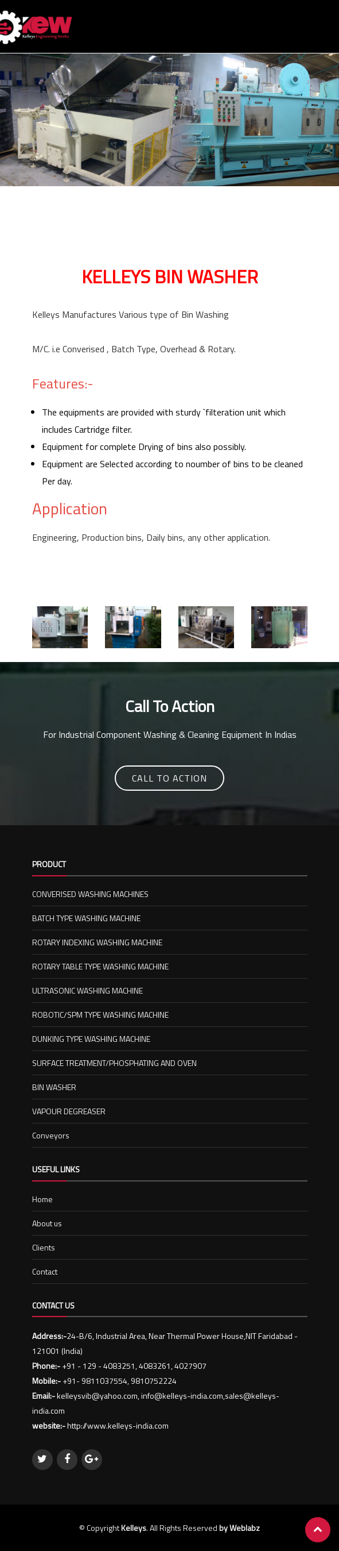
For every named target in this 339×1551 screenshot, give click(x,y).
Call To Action (169, 778)
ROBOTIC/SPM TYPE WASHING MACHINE (100, 1015)
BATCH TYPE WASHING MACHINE (86, 918)
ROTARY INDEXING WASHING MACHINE (97, 942)
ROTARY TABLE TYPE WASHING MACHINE (100, 966)
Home (42, 1199)
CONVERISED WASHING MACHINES (90, 894)
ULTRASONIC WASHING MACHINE (87, 990)
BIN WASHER (54, 1087)
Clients (43, 1247)
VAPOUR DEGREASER (69, 1111)
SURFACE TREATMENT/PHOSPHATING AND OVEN (114, 1063)
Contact (44, 1271)
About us (47, 1223)
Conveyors (50, 1135)
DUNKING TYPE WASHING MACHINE (91, 1039)
